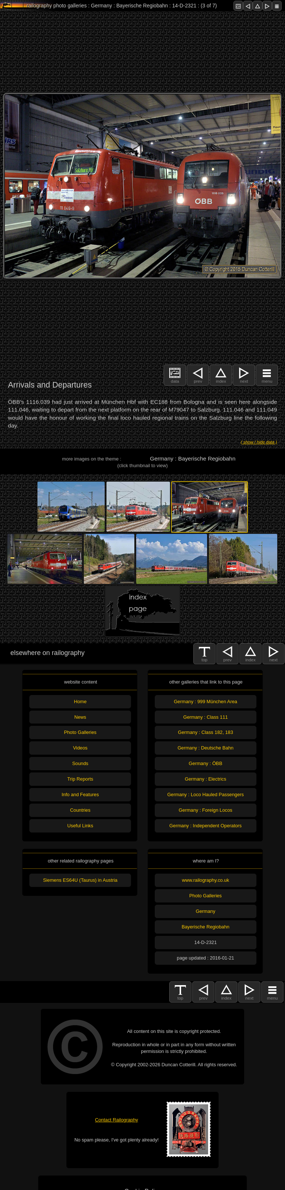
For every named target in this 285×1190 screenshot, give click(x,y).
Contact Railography (116, 1120)
